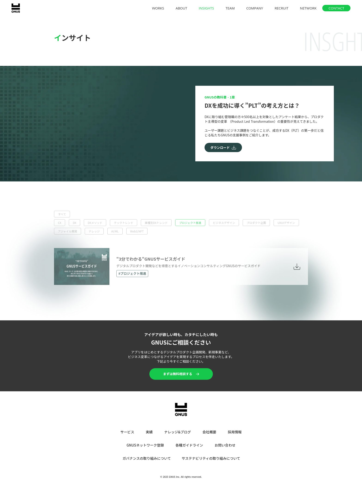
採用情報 (235, 431)
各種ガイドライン (189, 445)
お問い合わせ (225, 445)
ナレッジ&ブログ (177, 431)
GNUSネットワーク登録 (145, 445)
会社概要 (209, 431)
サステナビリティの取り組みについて (211, 458)
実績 (149, 431)
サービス (127, 431)
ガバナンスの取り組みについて (147, 458)
